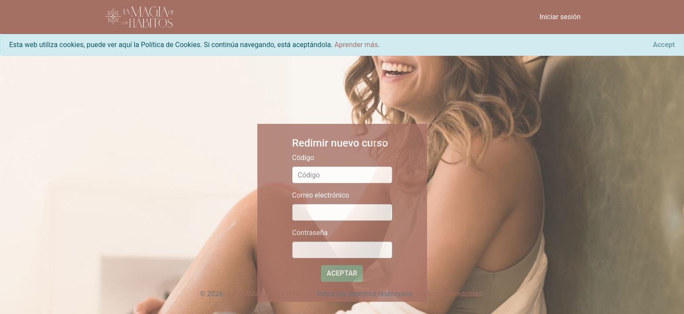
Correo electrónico (320, 195)
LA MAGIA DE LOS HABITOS (271, 294)
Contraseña (310, 233)
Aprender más (356, 45)
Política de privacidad (449, 294)
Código (303, 158)
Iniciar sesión (560, 17)
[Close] (664, 44)
